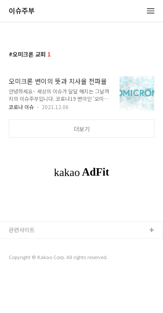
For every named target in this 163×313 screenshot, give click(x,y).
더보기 (82, 129)
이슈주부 (22, 11)
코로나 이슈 (21, 106)
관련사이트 (22, 230)
